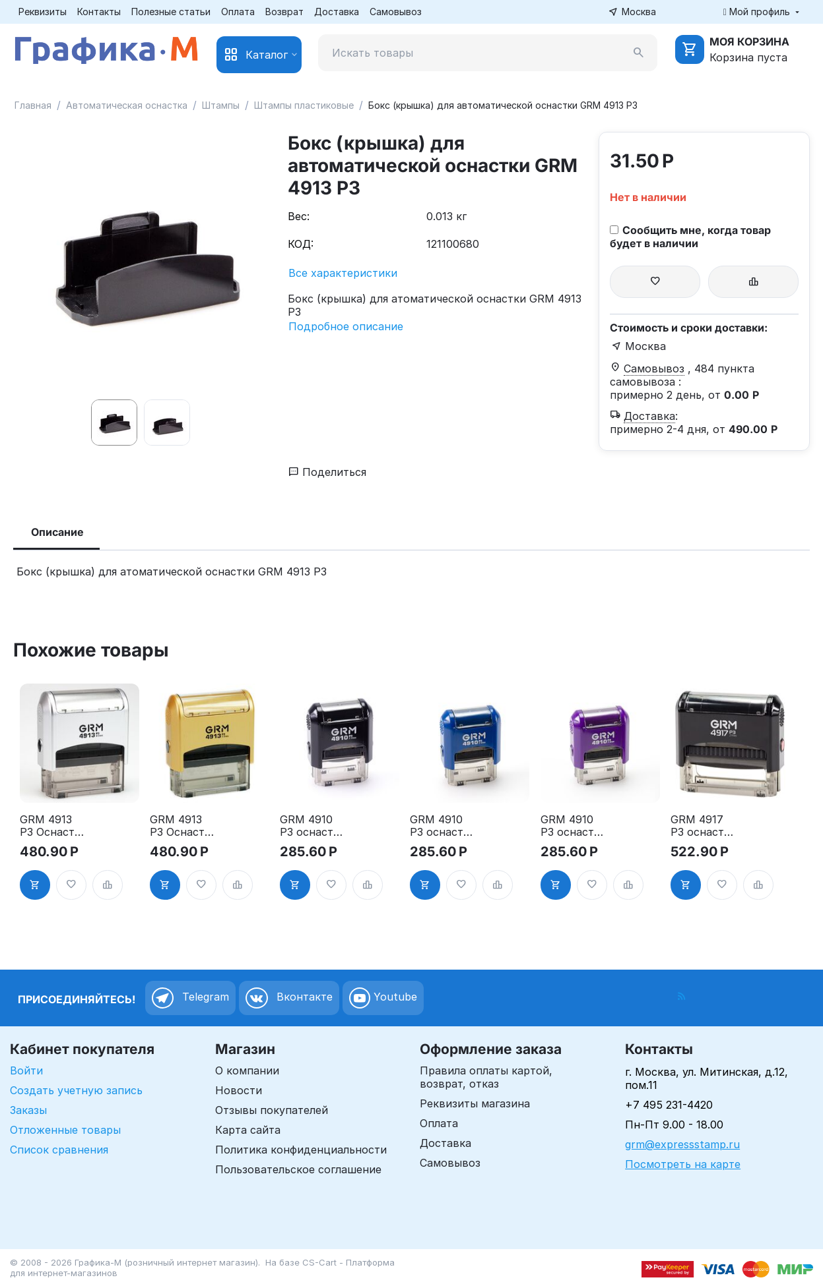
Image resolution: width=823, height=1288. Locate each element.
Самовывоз (396, 11)
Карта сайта (247, 1129)
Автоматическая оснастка (126, 105)
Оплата (238, 11)
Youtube (383, 998)
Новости (238, 1090)
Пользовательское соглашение (298, 1169)
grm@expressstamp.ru (682, 1144)
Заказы (28, 1110)
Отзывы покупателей (271, 1110)
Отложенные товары (65, 1129)
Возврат (284, 11)
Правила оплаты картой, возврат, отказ (486, 1077)
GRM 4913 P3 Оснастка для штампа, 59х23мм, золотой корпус (183, 825)
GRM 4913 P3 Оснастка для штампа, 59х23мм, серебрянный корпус (53, 825)
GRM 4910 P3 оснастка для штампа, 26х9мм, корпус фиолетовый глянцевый (574, 825)
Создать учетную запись (76, 1090)
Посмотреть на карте (683, 1164)
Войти (26, 1070)
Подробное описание (345, 326)
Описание (57, 532)
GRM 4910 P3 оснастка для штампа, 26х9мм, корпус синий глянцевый (443, 825)
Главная (33, 105)
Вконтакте (289, 998)
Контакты (99, 11)
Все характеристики (342, 272)
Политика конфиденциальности (301, 1149)
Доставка (336, 11)
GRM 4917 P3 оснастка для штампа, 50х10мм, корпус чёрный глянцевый (704, 825)
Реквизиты (42, 11)
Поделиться (327, 472)
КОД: (300, 243)
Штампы (221, 105)
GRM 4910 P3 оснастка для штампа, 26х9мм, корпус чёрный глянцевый (313, 825)
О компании (247, 1070)
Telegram (190, 998)
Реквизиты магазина (475, 1103)
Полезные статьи (171, 11)
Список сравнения (59, 1149)
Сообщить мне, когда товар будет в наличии (690, 236)
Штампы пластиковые (304, 105)
